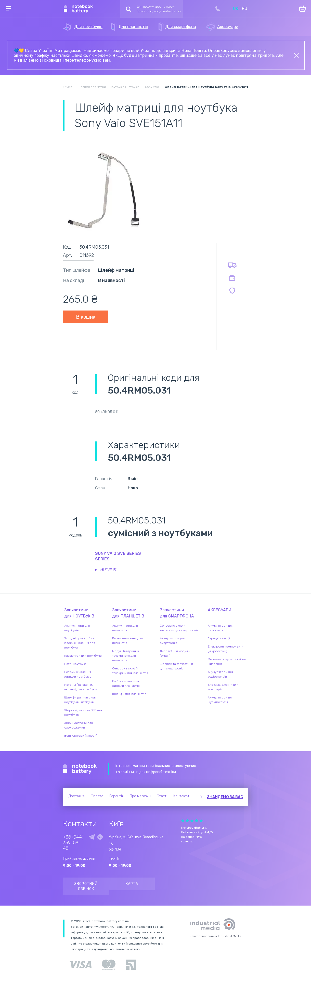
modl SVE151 (106, 570)
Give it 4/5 (196, 820)
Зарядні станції (219, 638)
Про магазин (140, 796)
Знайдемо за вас (225, 797)
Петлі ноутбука (75, 664)
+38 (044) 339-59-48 (73, 842)
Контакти (181, 796)
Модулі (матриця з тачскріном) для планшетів (125, 655)
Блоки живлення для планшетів (127, 641)
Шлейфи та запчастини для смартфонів (176, 666)
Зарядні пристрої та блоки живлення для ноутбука (79, 643)
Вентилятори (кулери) (80, 735)
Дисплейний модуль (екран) (174, 653)
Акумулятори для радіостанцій (221, 674)
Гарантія (116, 796)
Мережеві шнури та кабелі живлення (227, 661)
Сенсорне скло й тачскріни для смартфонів (179, 628)
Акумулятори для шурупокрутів (221, 700)
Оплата (97, 796)
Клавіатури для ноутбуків (83, 655)
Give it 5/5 (201, 820)
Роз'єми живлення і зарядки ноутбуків (78, 674)
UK (235, 8)
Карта (132, 884)
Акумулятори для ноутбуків (77, 628)
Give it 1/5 (182, 820)
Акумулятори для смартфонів (173, 641)
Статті (162, 796)
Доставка (77, 796)
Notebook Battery (80, 769)
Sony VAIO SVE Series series (118, 556)
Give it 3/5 (192, 820)
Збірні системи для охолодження (78, 725)
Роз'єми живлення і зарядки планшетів (126, 683)
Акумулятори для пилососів (221, 628)
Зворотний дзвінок (86, 886)
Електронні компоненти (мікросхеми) (225, 649)
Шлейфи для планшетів (129, 694)
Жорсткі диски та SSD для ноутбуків (83, 712)
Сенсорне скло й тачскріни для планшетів (130, 671)
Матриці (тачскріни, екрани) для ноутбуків (80, 687)
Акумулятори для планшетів (125, 628)
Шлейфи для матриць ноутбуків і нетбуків (80, 700)
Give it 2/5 (187, 820)
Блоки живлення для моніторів (223, 687)
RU (244, 8)
